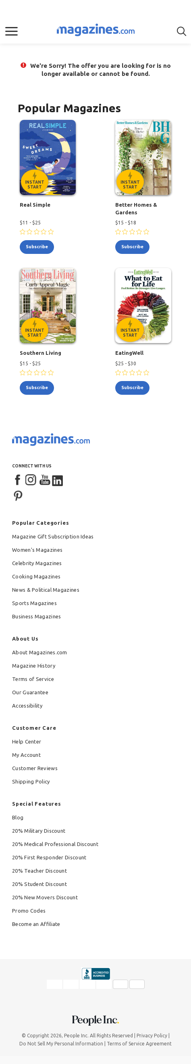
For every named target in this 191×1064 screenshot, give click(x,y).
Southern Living (40, 353)
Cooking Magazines (36, 576)
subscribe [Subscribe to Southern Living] (37, 387)
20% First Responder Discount (49, 857)
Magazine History (33, 665)
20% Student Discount (39, 884)
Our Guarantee (30, 692)
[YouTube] (45, 480)
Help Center (26, 741)
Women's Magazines (37, 550)
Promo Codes (29, 910)
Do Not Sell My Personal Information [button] (61, 1043)
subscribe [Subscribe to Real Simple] (37, 246)
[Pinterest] (18, 495)
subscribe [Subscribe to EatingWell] (132, 387)
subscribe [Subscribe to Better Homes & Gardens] (132, 246)
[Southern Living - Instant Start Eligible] (48, 305)
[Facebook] (18, 480)
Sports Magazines (34, 603)
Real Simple (35, 204)
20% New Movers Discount (45, 897)
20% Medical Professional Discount (55, 844)
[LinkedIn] (58, 480)
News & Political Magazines (45, 590)
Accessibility (27, 705)
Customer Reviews (35, 768)
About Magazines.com (39, 652)
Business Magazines (36, 616)
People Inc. (76, 1035)
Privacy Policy (152, 1035)
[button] (11, 31)
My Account (26, 755)
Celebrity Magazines (37, 563)
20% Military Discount (38, 831)
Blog (17, 817)
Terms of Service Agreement (139, 1043)
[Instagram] (31, 480)
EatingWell (129, 353)
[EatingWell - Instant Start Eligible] (143, 305)
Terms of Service (33, 679)
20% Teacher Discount (39, 870)
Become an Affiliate (36, 924)
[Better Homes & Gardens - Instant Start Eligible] (143, 157)
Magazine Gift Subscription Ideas (53, 536)
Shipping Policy (31, 781)
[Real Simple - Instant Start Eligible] (48, 157)
